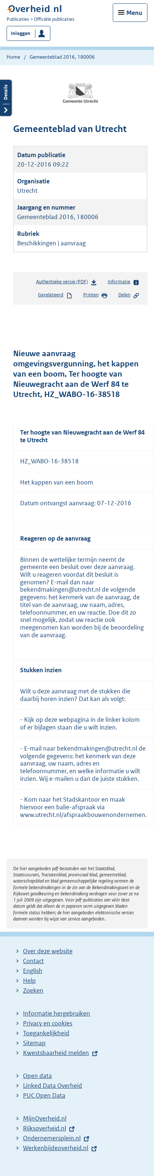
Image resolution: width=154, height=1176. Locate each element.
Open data (37, 1076)
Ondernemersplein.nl (52, 1138)
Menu (134, 13)
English (32, 971)
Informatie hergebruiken (56, 1013)
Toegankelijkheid (46, 1033)
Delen (128, 295)
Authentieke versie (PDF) (66, 283)
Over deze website (48, 951)
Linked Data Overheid (52, 1086)
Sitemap (34, 1043)
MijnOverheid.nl (44, 1118)
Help (29, 981)
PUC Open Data (44, 1095)
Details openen (6, 98)
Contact (33, 961)
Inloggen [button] (20, 33)
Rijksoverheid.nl (44, 1128)
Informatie (123, 282)
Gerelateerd (55, 295)
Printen (95, 295)
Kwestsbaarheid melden (56, 1053)
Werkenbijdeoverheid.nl (55, 1148)
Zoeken (33, 990)
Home (13, 57)
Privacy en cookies (47, 1023)
